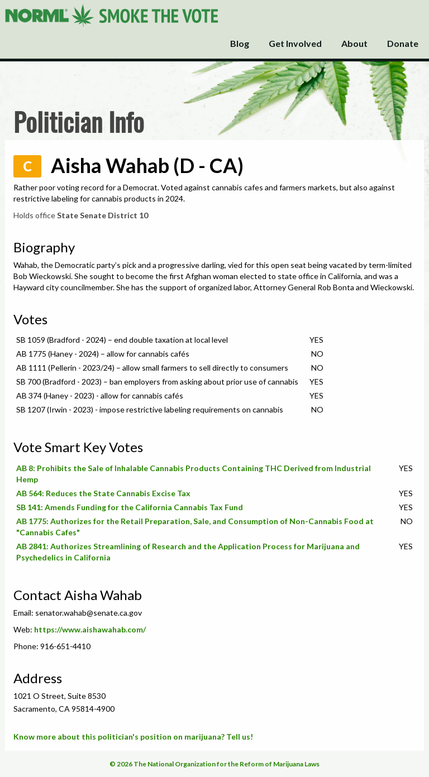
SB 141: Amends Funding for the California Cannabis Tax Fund (129, 507)
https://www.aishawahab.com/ (90, 629)
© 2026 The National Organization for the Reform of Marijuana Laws (214, 764)
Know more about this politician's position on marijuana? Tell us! (133, 736)
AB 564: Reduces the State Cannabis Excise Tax (103, 493)
